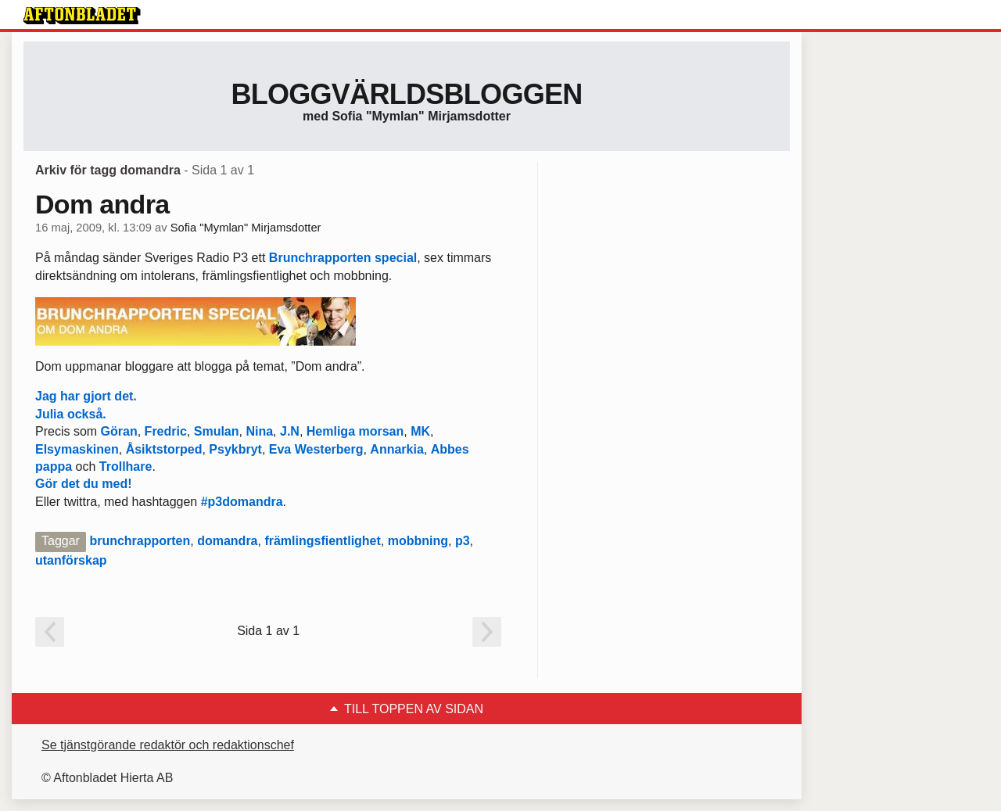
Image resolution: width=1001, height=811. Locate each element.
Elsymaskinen (77, 449)
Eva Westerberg (316, 449)
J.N (290, 431)
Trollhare (125, 466)
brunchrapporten (139, 540)
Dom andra (102, 204)
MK (420, 431)
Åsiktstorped (164, 449)
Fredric (164, 431)
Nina (259, 431)
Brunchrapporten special (343, 257)
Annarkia (396, 449)
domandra (227, 540)
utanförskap (71, 560)
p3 (462, 540)
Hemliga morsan (355, 431)
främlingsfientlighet (322, 540)
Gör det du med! (83, 483)
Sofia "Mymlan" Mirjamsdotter (245, 227)
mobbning (418, 540)
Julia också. (70, 414)
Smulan (216, 431)
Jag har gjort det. (86, 396)
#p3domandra (242, 501)
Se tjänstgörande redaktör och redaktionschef (167, 745)
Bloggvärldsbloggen (406, 94)
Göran (119, 431)
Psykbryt (235, 449)
